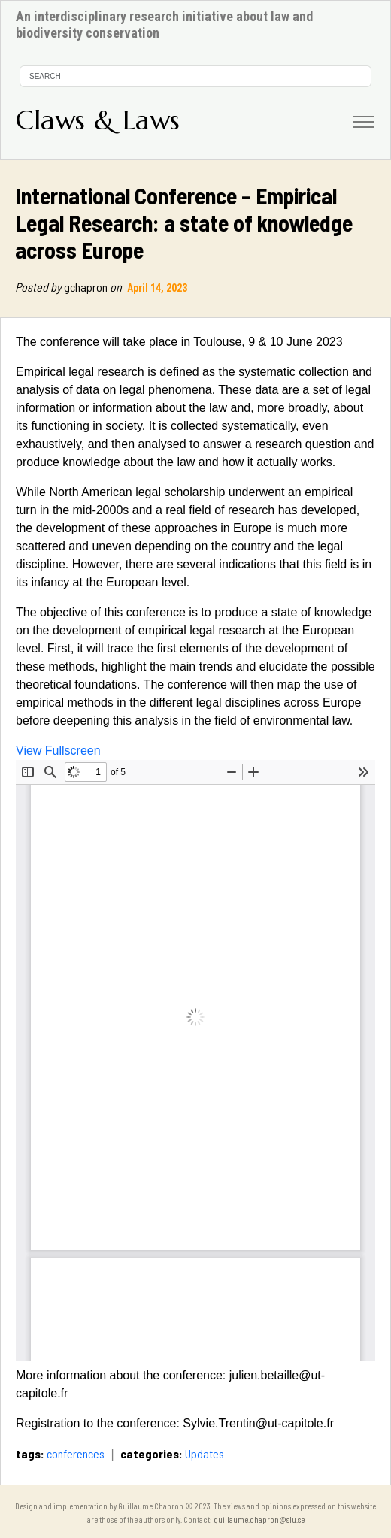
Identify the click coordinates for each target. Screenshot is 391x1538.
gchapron (69, 287)
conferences (76, 1453)
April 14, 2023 (158, 288)
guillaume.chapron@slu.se (259, 1519)
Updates (204, 1453)
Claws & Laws (98, 120)
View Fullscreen (58, 750)
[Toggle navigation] (362, 122)
